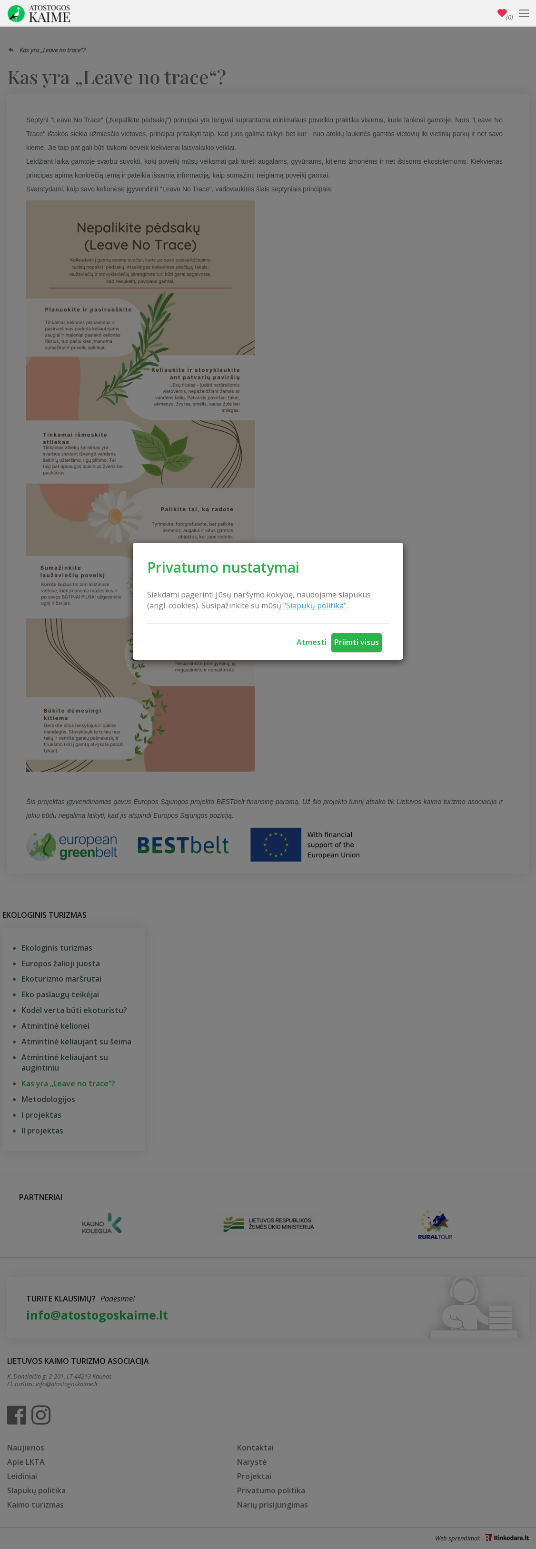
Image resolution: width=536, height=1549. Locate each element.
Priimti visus (356, 642)
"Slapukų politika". (315, 605)
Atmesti (312, 642)
